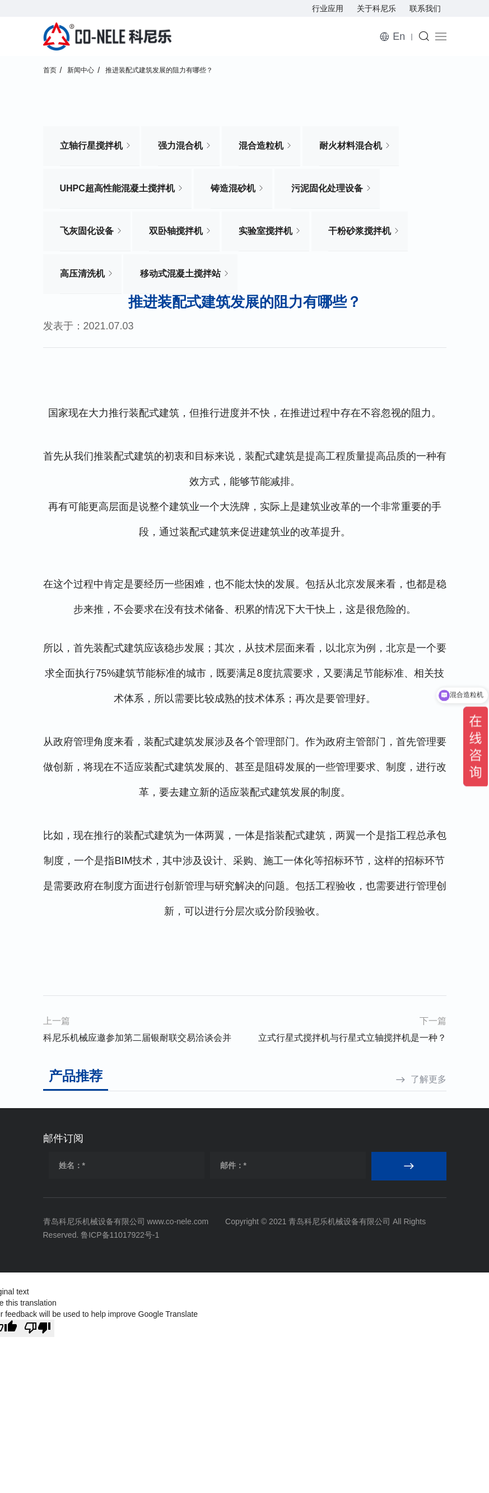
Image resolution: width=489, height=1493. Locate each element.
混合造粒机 (261, 145)
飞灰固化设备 (87, 231)
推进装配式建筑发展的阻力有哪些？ (159, 70)
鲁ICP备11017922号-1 (120, 1234)
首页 (50, 70)
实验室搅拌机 (265, 231)
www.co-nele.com (177, 1221)
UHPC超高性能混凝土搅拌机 (117, 188)
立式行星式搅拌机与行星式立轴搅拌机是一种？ (352, 1037)
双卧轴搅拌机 (176, 231)
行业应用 (327, 8)
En (399, 36)
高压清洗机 (82, 273)
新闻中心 (80, 70)
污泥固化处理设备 (327, 188)
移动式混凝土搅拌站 (180, 273)
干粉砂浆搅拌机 (359, 231)
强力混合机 (180, 145)
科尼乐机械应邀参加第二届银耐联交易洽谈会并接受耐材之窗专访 (137, 1039)
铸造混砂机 (233, 188)
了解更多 (428, 1079)
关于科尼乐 (376, 8)
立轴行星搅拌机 (91, 145)
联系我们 (425, 8)
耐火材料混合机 (350, 145)
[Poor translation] (37, 1328)
